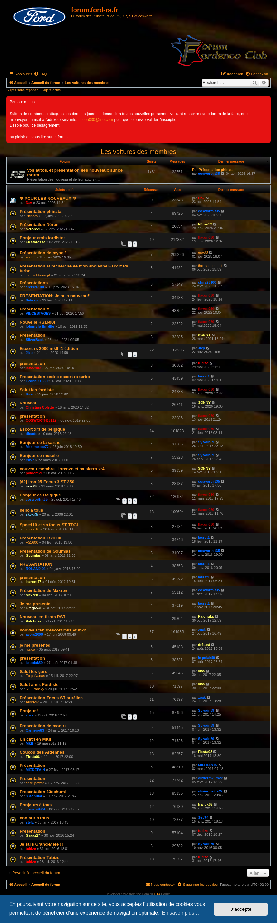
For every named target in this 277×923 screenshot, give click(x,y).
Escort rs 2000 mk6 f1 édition (49, 348)
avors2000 (34, 634)
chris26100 (35, 287)
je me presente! (35, 645)
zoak (202, 629)
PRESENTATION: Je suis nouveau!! (55, 295)
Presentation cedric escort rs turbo (55, 376)
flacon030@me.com (95, 119)
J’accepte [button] (241, 909)
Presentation (32, 778)
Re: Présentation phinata (213, 170)
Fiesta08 (33, 756)
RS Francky (35, 689)
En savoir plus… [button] (180, 913)
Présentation (32, 335)
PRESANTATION (36, 564)
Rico (29, 394)
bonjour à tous (34, 818)
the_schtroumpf (38, 275)
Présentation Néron (39, 224)
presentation (32, 363)
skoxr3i (32, 514)
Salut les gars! (34, 671)
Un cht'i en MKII (35, 739)
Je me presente (35, 603)
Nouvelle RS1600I (37, 322)
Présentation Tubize (39, 857)
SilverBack (35, 340)
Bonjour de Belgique (40, 495)
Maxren (32, 595)
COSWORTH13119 (41, 420)
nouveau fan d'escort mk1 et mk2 (53, 630)
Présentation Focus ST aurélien (51, 697)
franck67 (205, 804)
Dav (29, 203)
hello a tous (31, 510)
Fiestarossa (35, 242)
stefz (30, 822)
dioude (31, 434)
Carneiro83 (35, 730)
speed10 (32, 529)
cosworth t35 (209, 173)
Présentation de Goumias (45, 551)
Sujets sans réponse (22, 90)
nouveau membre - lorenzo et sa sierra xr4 (62, 468)
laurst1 (204, 376)
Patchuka (33, 621)
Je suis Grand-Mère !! (41, 844)
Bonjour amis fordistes (43, 237)
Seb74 (203, 817)
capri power (35, 783)
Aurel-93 (32, 702)
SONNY (204, 335)
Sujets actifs (51, 90)
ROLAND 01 (36, 569)
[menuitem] (40, 74)
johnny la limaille (40, 326)
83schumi (34, 796)
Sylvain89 (206, 442)
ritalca (30, 649)
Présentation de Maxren (43, 590)
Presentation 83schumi (43, 791)
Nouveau (29, 403)
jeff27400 (33, 368)
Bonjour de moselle (39, 455)
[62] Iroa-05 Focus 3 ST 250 (47, 481)
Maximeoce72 (37, 447)
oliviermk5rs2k (210, 778)
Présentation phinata (40, 211)
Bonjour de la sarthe (40, 442)
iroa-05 (31, 486)
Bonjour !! (30, 710)
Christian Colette (40, 407)
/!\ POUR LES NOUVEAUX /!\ (48, 198)
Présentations (34, 282)
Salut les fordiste (37, 389)
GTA (157, 894)
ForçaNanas (35, 676)
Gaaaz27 (33, 835)
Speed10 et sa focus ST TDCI (49, 524)
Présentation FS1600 (40, 538)
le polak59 (34, 663)
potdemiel (34, 473)
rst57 (30, 460)
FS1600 (32, 542)
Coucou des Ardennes (42, 752)
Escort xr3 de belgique (42, 429)
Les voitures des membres (138, 151)
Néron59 (33, 229)
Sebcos (32, 300)
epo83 (31, 257)
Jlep (29, 353)
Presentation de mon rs (43, 726)
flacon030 (206, 237)
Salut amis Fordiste (39, 684)
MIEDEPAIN (35, 770)
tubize (203, 363)
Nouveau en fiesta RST (42, 616)
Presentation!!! (34, 309)
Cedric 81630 (37, 381)
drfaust (204, 645)
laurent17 (33, 582)
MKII (29, 743)
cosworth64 (35, 809)
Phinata (32, 216)
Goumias (33, 555)
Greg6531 (34, 608)
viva (201, 671)
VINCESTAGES (38, 313)
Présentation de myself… (45, 252)
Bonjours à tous (36, 804)
